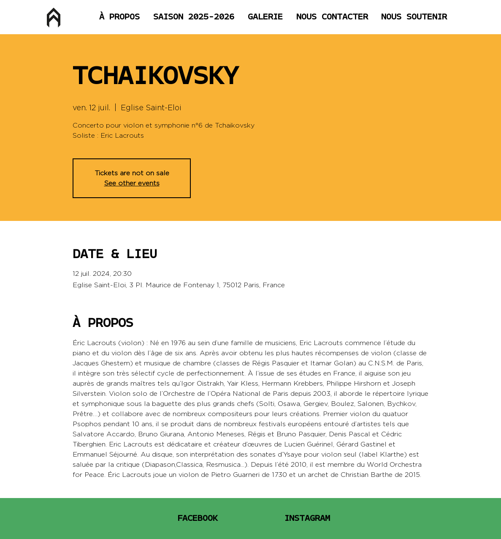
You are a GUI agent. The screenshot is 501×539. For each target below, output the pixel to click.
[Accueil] (53, 17)
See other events (132, 183)
